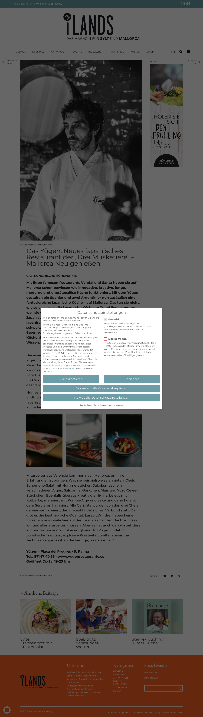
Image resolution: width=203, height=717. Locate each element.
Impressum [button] (119, 405)
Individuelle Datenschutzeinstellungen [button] (101, 397)
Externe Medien (116, 338)
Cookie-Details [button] (86, 405)
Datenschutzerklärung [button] (103, 405)
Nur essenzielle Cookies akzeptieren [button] (101, 388)
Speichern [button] (132, 379)
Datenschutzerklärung (55, 365)
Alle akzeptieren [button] (71, 379)
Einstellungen (67, 368)
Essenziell (112, 319)
